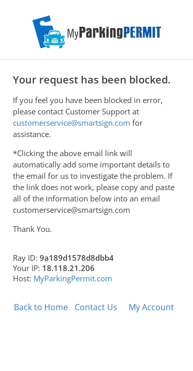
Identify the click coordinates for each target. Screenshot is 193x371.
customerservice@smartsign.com (71, 122)
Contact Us (96, 307)
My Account (151, 307)
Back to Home (41, 307)
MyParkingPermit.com (72, 278)
